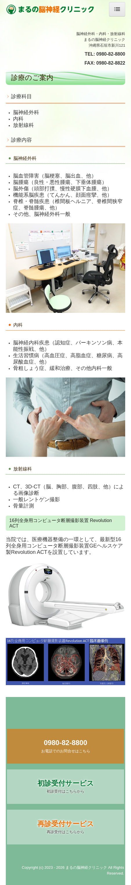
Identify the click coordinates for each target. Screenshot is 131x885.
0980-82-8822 (110, 63)
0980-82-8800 (110, 54)
